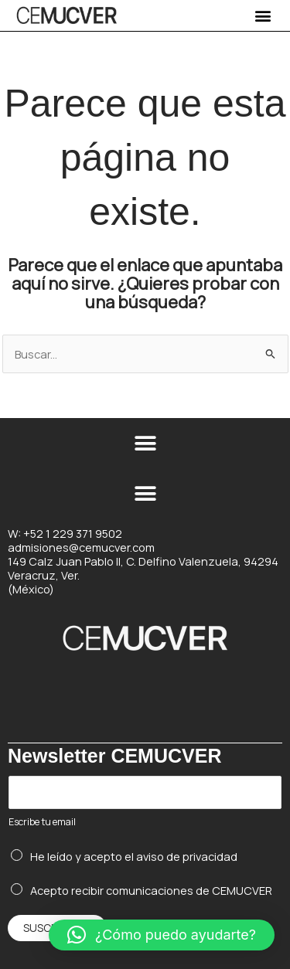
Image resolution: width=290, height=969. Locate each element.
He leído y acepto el (133, 856)
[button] (262, 16)
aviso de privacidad (186, 856)
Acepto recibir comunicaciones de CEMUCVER (151, 890)
